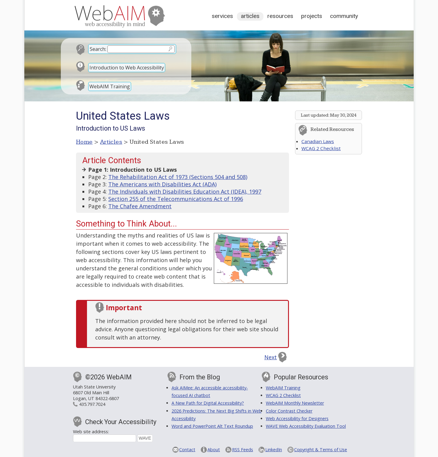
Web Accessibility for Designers (297, 418)
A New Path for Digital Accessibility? (208, 403)
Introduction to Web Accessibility (126, 67)
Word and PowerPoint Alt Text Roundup (212, 426)
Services (222, 15)
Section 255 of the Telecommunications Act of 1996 (175, 198)
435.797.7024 (92, 404)
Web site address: (91, 431)
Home (84, 142)
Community (344, 15)
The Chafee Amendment (140, 206)
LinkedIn (273, 449)
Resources (280, 15)
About (213, 449)
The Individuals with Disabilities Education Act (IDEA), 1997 (184, 191)
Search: (98, 49)
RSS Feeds (242, 449)
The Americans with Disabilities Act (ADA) (162, 184)
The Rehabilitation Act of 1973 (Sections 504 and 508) (177, 177)
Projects (311, 15)
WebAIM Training (109, 86)
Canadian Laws (317, 141)
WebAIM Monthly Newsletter (295, 403)
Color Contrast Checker (289, 411)
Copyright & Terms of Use (320, 449)
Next (270, 357)
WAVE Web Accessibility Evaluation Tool (306, 426)
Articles (250, 15)
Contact (187, 449)
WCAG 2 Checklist (321, 148)
